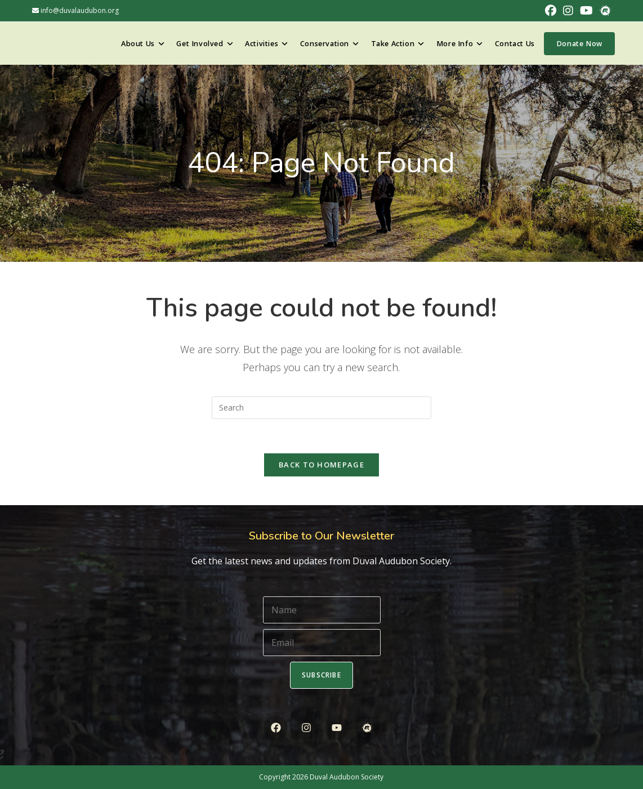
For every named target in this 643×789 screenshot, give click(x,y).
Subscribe (321, 675)
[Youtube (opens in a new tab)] (586, 10)
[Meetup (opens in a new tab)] (603, 10)
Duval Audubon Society (346, 777)
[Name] (322, 609)
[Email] (322, 642)
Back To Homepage (321, 465)
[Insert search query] (321, 407)
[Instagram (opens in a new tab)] (568, 10)
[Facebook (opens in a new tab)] (551, 10)
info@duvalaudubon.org (75, 10)
